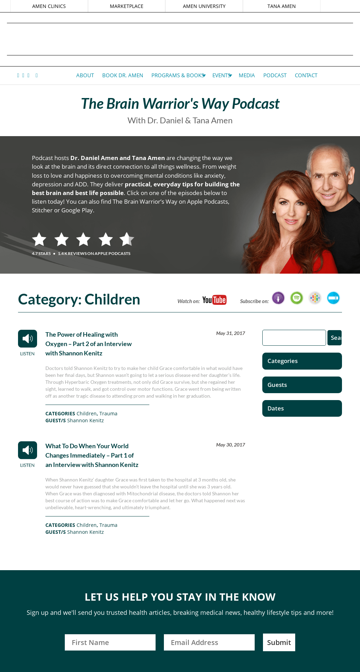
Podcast (275, 75)
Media (247, 75)
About (85, 75)
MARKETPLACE (126, 6)
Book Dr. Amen (122, 75)
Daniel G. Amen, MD (180, 39)
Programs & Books (177, 75)
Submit (279, 642)
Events (221, 75)
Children (87, 413)
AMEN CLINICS (49, 6)
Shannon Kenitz (85, 420)
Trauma (108, 413)
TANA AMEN (281, 6)
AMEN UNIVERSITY (204, 6)
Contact (306, 75)
